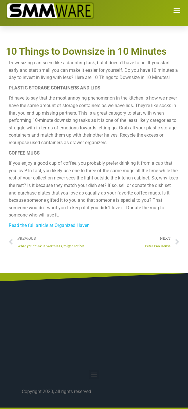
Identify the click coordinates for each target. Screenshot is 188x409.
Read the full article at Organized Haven (49, 225)
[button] (176, 10)
